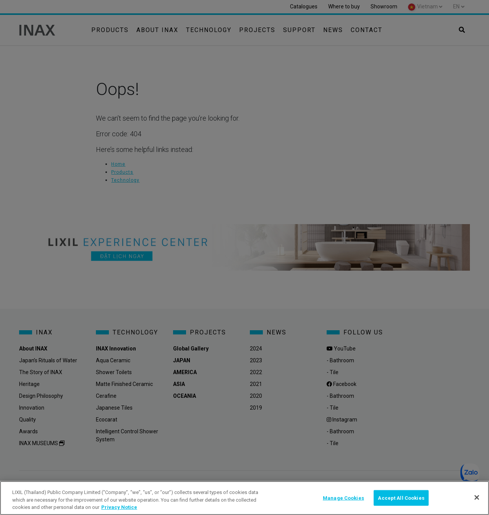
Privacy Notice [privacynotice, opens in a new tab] (119, 507)
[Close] (476, 497)
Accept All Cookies (401, 497)
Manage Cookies (343, 497)
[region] (244, 498)
